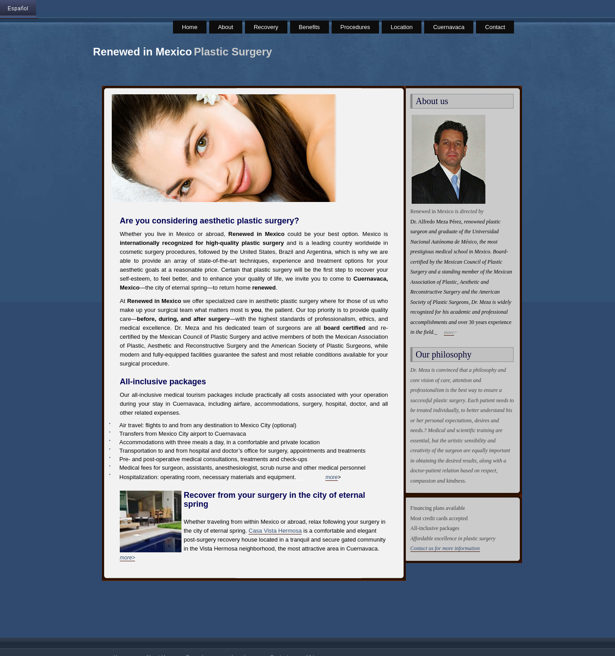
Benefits (309, 27)
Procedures (355, 27)
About (225, 27)
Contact (495, 27)
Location (402, 27)
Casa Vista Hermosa (275, 530)
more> (127, 558)
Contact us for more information (445, 548)
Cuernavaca (448, 27)
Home (190, 27)
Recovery (266, 27)
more (331, 477)
